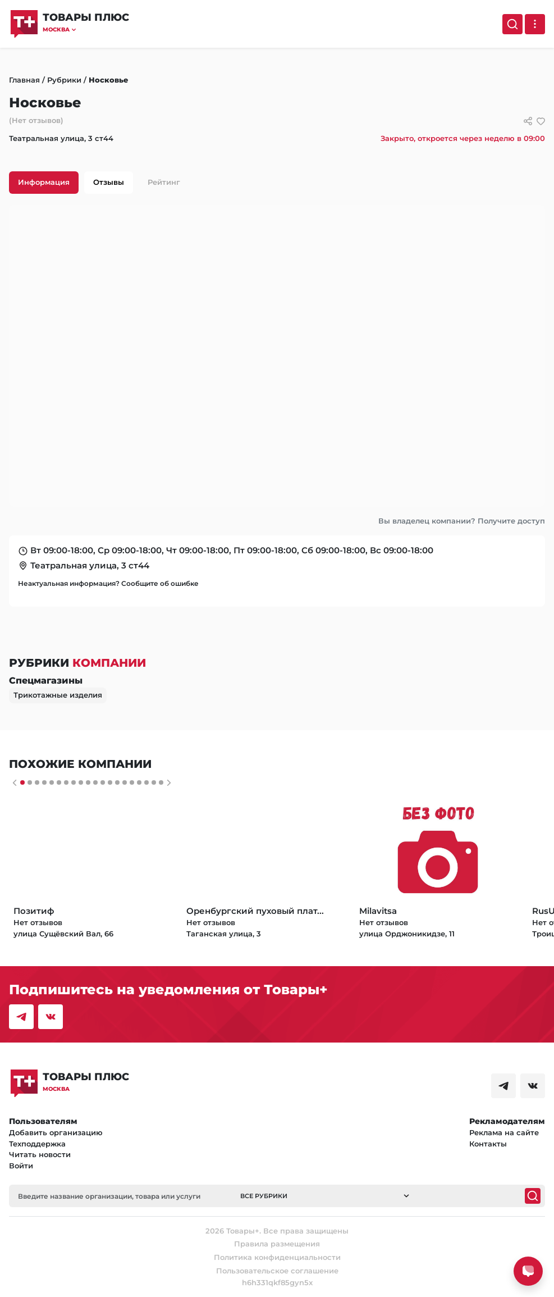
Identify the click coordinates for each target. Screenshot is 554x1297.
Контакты (488, 1143)
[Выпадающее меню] (535, 24)
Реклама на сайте (504, 1132)
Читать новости (40, 1154)
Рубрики (64, 79)
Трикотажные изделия (57, 694)
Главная (24, 79)
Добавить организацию (56, 1132)
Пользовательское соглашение (277, 1270)
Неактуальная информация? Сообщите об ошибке (108, 583)
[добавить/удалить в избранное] (541, 121)
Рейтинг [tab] (164, 182)
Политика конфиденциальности (277, 1257)
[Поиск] (512, 24)
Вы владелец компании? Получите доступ (461, 520)
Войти (21, 1165)
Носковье (108, 79)
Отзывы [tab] (108, 182)
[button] (86, 29)
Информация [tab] (44, 182)
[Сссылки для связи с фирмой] (528, 121)
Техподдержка (37, 1143)
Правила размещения (277, 1243)
